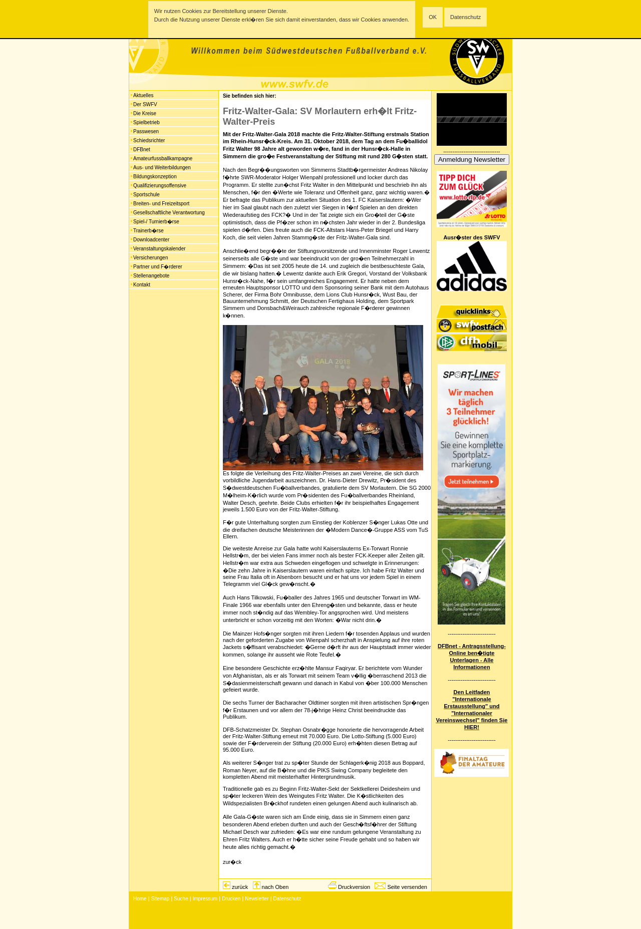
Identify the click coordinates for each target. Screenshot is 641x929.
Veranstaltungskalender (159, 248)
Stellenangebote (151, 275)
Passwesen (146, 131)
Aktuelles (143, 95)
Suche (181, 898)
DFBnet (141, 149)
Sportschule (146, 194)
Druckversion (354, 887)
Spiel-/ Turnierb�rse (156, 221)
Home (140, 898)
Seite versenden (407, 887)
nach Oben (275, 887)
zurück (240, 887)
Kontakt (141, 284)
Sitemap (160, 898)
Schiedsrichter (149, 140)
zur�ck (232, 862)
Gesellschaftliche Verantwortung (169, 212)
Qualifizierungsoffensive (159, 185)
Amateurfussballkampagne (162, 158)
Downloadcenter (151, 239)
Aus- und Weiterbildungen (162, 167)
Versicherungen (150, 257)
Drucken (231, 898)
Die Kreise (144, 113)
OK (433, 17)
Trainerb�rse (148, 230)
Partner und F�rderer (157, 266)
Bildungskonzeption (155, 176)
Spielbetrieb (146, 122)
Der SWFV (145, 104)
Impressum (205, 898)
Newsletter (256, 898)
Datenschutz (465, 17)
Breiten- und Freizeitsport (161, 203)
